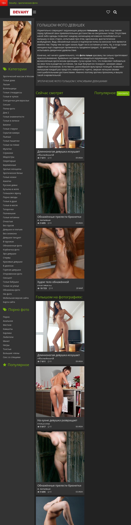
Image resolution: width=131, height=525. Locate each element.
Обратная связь (79, 508)
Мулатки (7, 148)
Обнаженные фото (12, 245)
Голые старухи (10, 128)
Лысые (6, 84)
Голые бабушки (11, 281)
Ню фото (7, 293)
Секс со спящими (11, 357)
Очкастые (8, 221)
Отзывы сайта (61, 508)
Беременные (9, 165)
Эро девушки (9, 253)
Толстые (7, 349)
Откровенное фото (12, 273)
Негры (6, 345)
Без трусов (8, 225)
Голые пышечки (11, 140)
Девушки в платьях (13, 229)
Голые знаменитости (13, 116)
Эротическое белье (13, 173)
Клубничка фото (11, 249)
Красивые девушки (12, 261)
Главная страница (10, 508)
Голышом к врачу (12, 193)
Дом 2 (6, 112)
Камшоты (8, 329)
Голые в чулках (10, 96)
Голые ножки (9, 177)
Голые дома (9, 80)
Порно (6, 316)
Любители (8, 337)
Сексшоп (7, 277)
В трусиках (8, 241)
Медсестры (8, 157)
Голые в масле (10, 205)
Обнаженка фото (11, 289)
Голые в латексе (11, 120)
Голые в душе (10, 201)
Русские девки (10, 185)
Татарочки (8, 209)
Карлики (7, 333)
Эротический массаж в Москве (18, 76)
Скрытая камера (11, 132)
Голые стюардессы (12, 92)
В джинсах (8, 265)
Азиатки (7, 181)
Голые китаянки (11, 217)
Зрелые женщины (12, 169)
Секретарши (9, 161)
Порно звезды (10, 197)
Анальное (8, 321)
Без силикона (10, 233)
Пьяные (7, 136)
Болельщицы (9, 88)
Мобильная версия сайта (16, 298)
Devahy (19, 12)
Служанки (8, 152)
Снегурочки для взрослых (16, 100)
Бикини (7, 124)
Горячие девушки (12, 269)
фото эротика (77, 517)
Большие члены (11, 353)
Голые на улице (11, 285)
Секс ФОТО (28, 508)
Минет (6, 341)
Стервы (7, 257)
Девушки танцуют (12, 237)
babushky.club (44, 508)
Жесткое (7, 325)
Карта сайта (9, 302)
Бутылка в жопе (11, 189)
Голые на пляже (11, 144)
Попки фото (9, 108)
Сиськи (6, 104)
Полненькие (9, 213)
